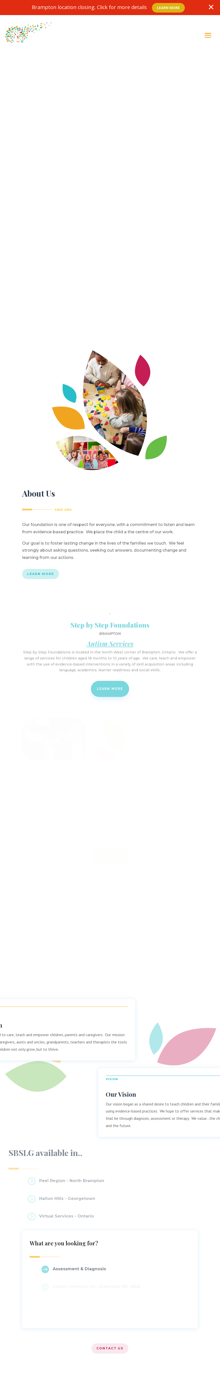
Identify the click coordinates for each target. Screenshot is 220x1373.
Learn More (168, 7)
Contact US (109, 1348)
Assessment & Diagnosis (79, 1268)
